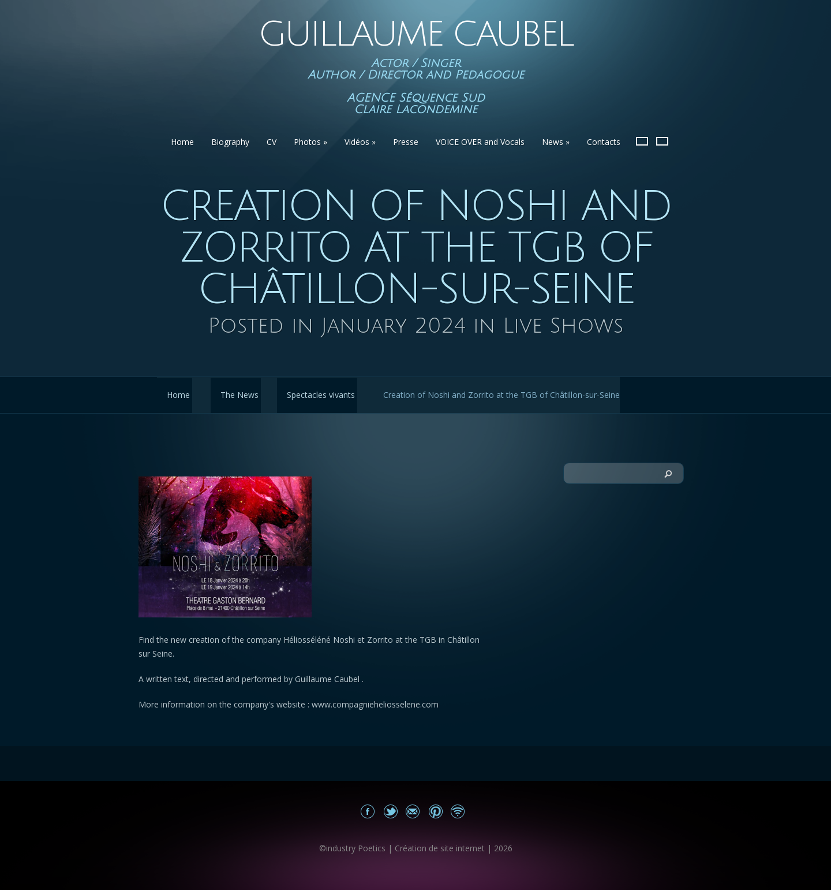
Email (413, 811)
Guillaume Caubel (415, 35)
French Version (642, 141)
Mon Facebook (368, 811)
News (556, 141)
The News (239, 394)
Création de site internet (440, 848)
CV (271, 141)
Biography (230, 141)
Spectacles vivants (321, 394)
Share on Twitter (390, 811)
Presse (405, 141)
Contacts (603, 141)
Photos (310, 141)
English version (662, 141)
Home (182, 141)
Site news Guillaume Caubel (458, 811)
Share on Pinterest (435, 811)
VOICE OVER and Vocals (480, 141)
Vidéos (360, 141)
